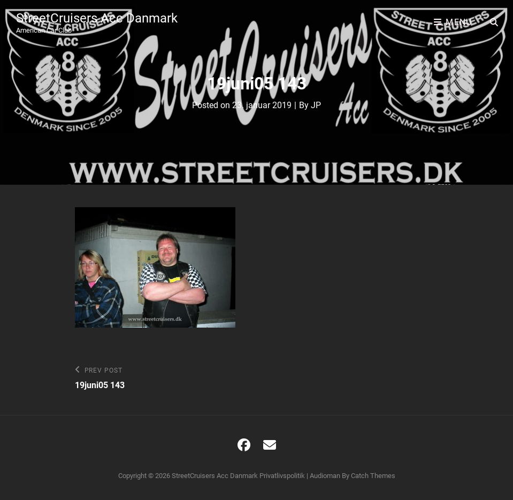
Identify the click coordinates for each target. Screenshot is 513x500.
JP (316, 105)
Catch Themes (373, 476)
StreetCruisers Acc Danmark (97, 18)
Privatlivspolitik (282, 476)
